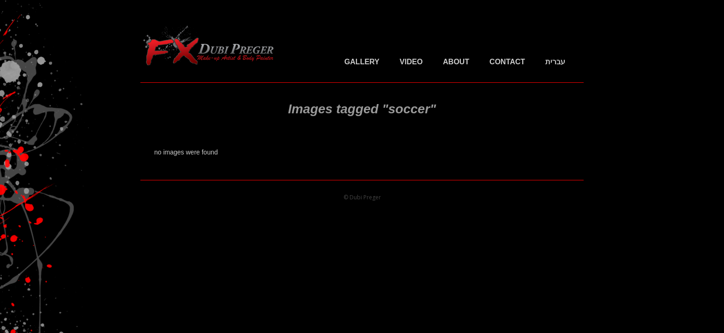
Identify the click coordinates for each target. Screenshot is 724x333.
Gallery (362, 62)
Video (411, 62)
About (456, 62)
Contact (507, 62)
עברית (555, 62)
